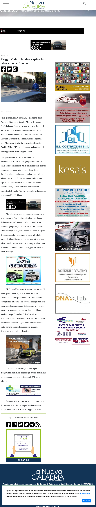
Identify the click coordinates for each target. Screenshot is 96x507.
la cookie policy (85, 493)
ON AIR (21, 31)
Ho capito (86, 501)
